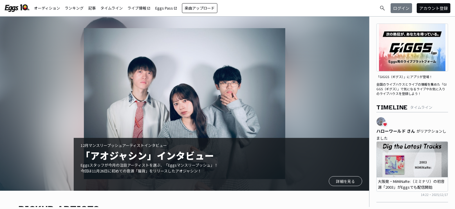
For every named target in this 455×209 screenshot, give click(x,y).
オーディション (47, 8)
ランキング (74, 8)
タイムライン (111, 8)
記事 (92, 8)
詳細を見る (345, 181)
